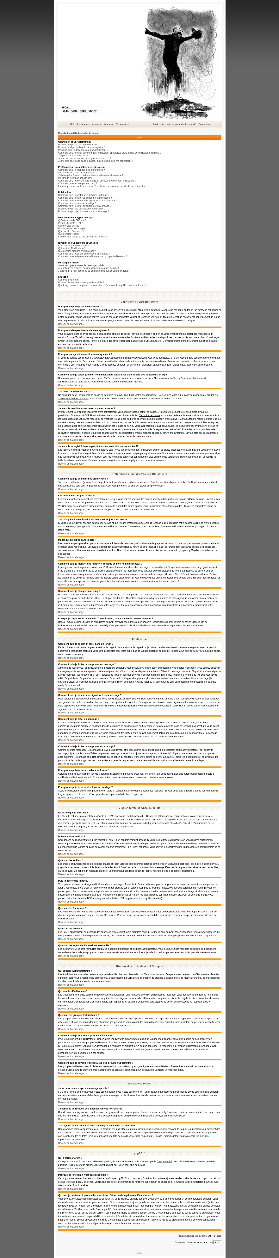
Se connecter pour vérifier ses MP (178, 124)
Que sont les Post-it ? (69, 234)
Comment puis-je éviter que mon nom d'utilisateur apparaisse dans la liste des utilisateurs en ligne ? (109, 152)
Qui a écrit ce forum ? (69, 279)
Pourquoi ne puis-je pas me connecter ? (78, 144)
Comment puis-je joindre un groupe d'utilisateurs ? (84, 253)
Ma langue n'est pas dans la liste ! (75, 178)
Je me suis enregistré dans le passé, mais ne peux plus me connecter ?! (95, 161)
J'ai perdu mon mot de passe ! (73, 155)
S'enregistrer (122, 124)
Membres (96, 124)
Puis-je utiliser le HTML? (71, 223)
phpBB (139, 1253)
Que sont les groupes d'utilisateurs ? (77, 251)
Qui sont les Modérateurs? (72, 248)
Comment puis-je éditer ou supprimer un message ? (85, 197)
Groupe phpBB (164, 1161)
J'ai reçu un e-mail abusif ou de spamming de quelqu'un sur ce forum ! (94, 270)
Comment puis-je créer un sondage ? (77, 203)
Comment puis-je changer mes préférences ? (81, 170)
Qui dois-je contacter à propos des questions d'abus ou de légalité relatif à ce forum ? (102, 285)
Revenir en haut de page (71, 324)
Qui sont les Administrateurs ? (73, 245)
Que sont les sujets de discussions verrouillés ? (82, 236)
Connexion (204, 124)
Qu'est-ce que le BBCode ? (72, 220)
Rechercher (83, 124)
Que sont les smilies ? (69, 225)
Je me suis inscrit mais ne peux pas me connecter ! (84, 158)
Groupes (108, 124)
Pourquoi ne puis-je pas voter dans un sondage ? (83, 211)
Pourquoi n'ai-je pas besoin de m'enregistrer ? (82, 147)
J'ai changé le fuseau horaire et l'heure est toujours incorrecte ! (90, 175)
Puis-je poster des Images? (72, 228)
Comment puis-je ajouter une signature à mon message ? (88, 200)
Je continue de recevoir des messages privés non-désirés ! (88, 268)
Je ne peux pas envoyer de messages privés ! (82, 265)
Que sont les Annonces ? (71, 231)
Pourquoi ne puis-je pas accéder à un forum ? (81, 208)
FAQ (72, 124)
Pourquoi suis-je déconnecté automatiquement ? (83, 150)
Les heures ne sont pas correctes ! (76, 172)
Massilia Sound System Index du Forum (78, 133)
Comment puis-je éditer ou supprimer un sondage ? (84, 206)
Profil (155, 124)
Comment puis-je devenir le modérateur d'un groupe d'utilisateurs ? (92, 256)
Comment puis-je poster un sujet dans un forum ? (83, 195)
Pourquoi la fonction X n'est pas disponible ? (81, 282)
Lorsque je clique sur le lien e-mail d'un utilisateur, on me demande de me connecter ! (102, 186)
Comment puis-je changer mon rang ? (77, 183)
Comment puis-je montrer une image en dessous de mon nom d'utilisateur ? (97, 180)
